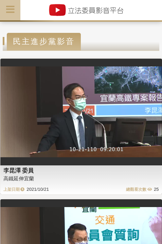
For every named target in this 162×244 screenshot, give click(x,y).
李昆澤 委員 (18, 170)
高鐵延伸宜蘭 (18, 178)
